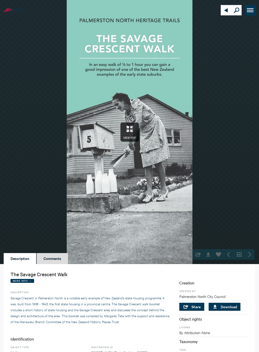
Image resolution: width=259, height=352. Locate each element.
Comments (52, 258)
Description (20, 258)
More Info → (22, 280)
